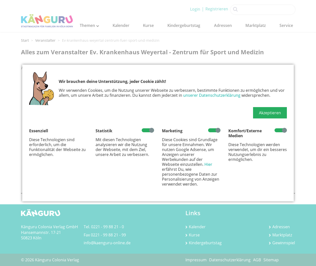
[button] (270, 112)
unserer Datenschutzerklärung (211, 95)
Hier (208, 164)
